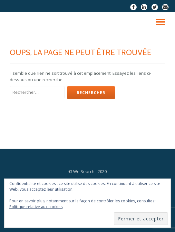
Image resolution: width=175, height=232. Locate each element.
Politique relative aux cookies (36, 206)
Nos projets (87, 149)
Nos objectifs (121, 149)
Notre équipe (53, 149)
